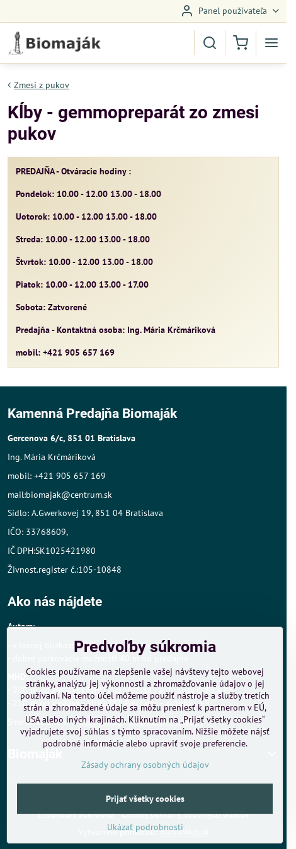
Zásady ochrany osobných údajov (145, 794)
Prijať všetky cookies (145, 828)
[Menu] (271, 42)
